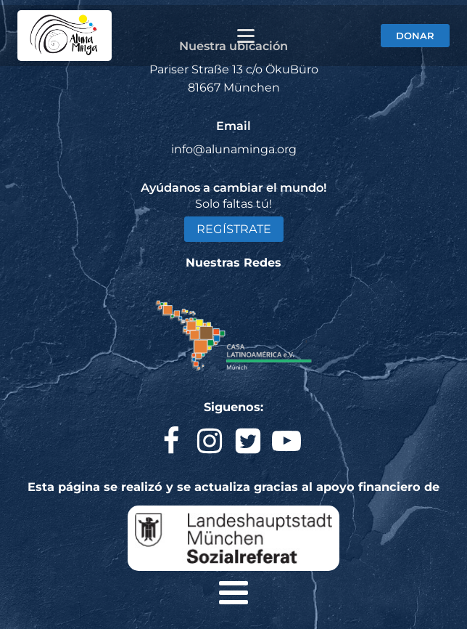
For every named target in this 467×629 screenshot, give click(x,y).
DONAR (415, 35)
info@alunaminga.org (234, 149)
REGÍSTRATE (234, 229)
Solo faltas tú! (233, 204)
